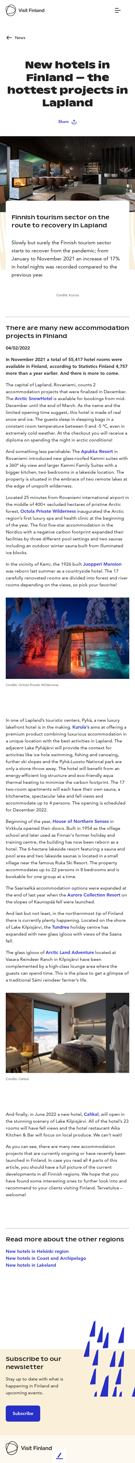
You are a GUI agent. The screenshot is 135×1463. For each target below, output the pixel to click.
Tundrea (60, 927)
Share (67, 121)
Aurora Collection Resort (93, 895)
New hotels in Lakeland (31, 1265)
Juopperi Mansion (102, 564)
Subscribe (23, 1413)
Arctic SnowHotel (33, 398)
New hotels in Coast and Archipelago (46, 1258)
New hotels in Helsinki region (37, 1251)
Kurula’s (80, 727)
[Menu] (118, 10)
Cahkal (91, 1114)
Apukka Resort (97, 451)
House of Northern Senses (81, 821)
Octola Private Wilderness (48, 511)
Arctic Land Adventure (70, 952)
